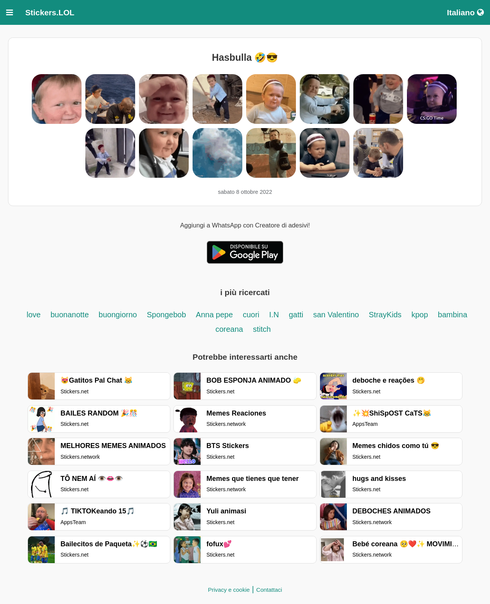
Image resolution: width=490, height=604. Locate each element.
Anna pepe (214, 314)
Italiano (465, 12)
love (33, 314)
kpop (420, 314)
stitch (262, 329)
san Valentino (337, 314)
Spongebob (166, 314)
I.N (274, 314)
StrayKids (385, 314)
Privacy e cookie (229, 589)
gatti (296, 314)
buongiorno (118, 314)
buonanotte (71, 314)
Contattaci (269, 589)
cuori (252, 314)
